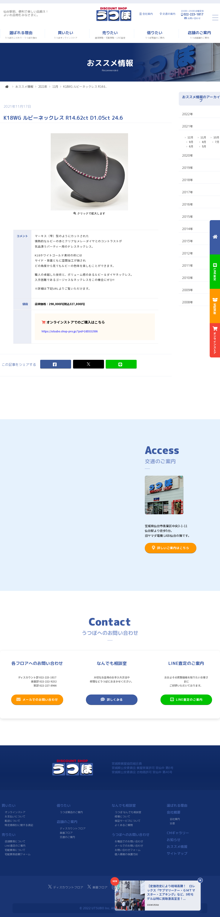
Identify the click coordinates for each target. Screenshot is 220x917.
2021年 (42, 86)
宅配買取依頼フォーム (18, 854)
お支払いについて (15, 816)
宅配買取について (15, 850)
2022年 (187, 114)
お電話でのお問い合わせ (129, 841)
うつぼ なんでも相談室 (128, 812)
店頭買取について (15, 841)
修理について (122, 816)
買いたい (8, 805)
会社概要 (173, 812)
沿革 (172, 823)
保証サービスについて (128, 821)
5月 (204, 146)
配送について (12, 821)
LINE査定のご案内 (186, 699)
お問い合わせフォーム (128, 850)
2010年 (187, 278)
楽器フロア (66, 833)
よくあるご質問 (124, 825)
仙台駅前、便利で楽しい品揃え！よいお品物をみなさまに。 (26, 13)
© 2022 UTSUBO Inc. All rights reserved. (110, 908)
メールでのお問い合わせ (37, 699)
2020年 (187, 155)
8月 (204, 142)
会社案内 (147, 14)
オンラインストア (15, 812)
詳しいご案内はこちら (170, 548)
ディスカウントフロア (73, 828)
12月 (190, 137)
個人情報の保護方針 (126, 854)
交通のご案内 (67, 837)
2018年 (187, 180)
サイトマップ (177, 853)
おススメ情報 (24, 86)
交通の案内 (168, 14)
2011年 (187, 265)
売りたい (8, 834)
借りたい (63, 805)
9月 (191, 142)
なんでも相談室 (124, 805)
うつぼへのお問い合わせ (131, 834)
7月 (217, 142)
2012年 (187, 253)
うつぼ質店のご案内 (71, 812)
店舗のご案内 (67, 821)
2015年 (187, 217)
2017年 (187, 192)
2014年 (187, 229)
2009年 (187, 290)
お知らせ (173, 839)
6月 (191, 146)
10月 (216, 137)
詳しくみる (112, 699)
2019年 (187, 168)
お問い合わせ (194, 18)
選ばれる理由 (177, 805)
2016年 (187, 204)
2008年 (187, 302)
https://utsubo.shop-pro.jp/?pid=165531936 (70, 331)
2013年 (187, 241)
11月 (55, 86)
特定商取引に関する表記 (19, 825)
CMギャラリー (178, 833)
